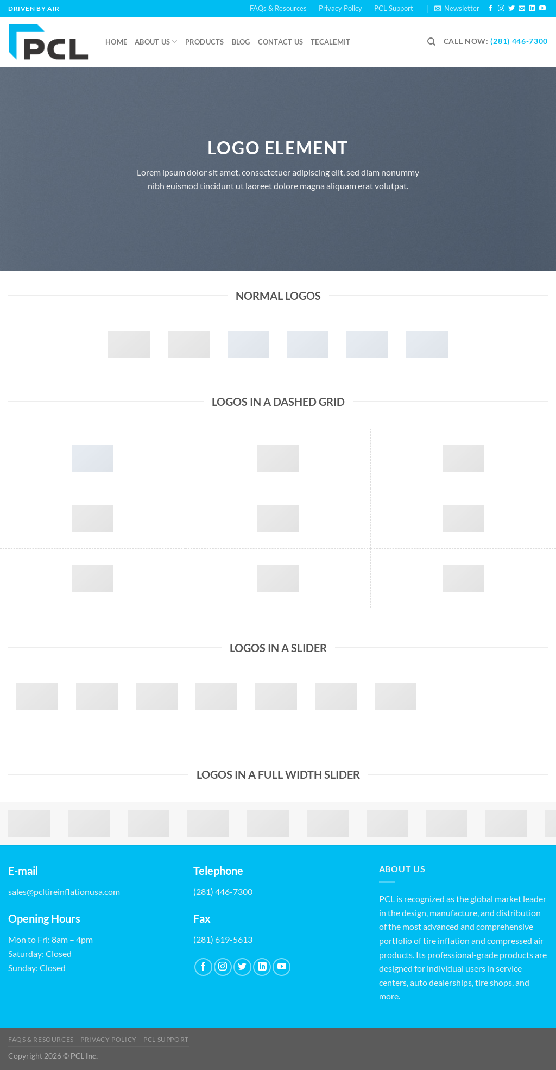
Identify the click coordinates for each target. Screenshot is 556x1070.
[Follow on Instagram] (501, 8)
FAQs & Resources (278, 8)
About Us (156, 41)
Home (116, 41)
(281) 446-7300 (519, 41)
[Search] (431, 42)
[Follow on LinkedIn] (532, 8)
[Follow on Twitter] (511, 8)
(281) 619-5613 (222, 939)
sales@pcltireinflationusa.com (64, 891)
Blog (241, 41)
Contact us (281, 41)
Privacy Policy (340, 8)
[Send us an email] (522, 8)
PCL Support (393, 8)
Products (204, 41)
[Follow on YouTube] (542, 8)
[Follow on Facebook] (490, 8)
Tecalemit (330, 41)
